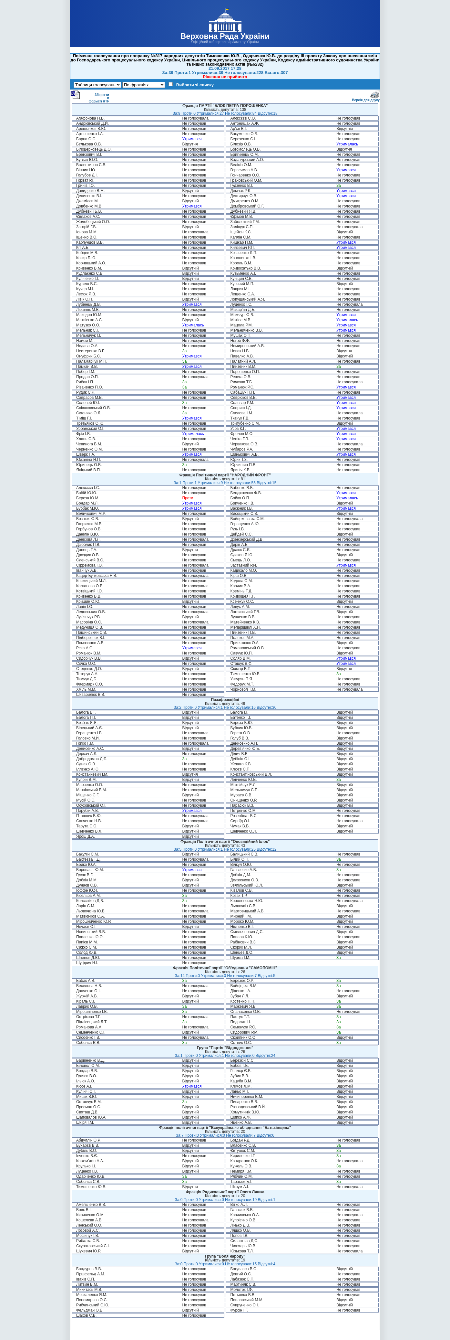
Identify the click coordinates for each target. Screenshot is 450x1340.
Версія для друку (366, 99)
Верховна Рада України (225, 36)
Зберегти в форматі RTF (89, 96)
